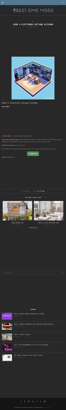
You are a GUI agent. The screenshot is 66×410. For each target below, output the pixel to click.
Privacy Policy (48, 407)
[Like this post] (34, 191)
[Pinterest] (24, 401)
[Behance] (33, 401)
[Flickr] (28, 401)
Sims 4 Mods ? (6, 106)
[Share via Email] (43, 191)
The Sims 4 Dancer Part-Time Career (28, 355)
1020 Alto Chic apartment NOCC (48, 223)
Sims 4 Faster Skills (22, 334)
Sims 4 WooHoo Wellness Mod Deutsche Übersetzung (33, 324)
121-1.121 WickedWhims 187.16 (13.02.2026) (31, 345)
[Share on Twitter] (38, 191)
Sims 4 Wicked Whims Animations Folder (29, 314)
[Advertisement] (33, 42)
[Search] (63, 2)
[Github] (40, 401)
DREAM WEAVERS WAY (17, 223)
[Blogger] (44, 401)
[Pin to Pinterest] (40, 191)
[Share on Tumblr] (41, 191)
